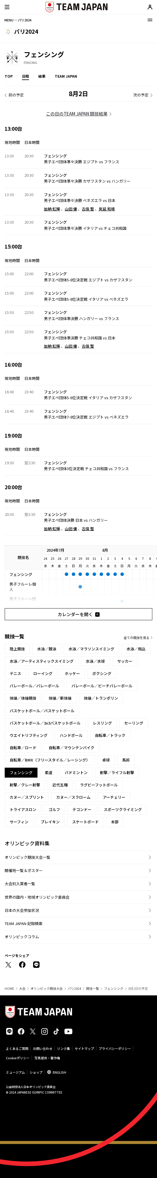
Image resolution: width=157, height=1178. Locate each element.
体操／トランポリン (101, 698)
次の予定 (141, 95)
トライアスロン (23, 809)
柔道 (48, 772)
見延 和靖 (107, 209)
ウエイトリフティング (28, 735)
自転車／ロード (23, 747)
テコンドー (81, 809)
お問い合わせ (42, 1048)
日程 (25, 76)
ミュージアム (15, 1072)
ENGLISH (59, 1072)
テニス (15, 673)
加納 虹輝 (52, 209)
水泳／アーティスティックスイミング (42, 661)
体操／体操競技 (23, 698)
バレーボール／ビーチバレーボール (101, 686)
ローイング (42, 673)
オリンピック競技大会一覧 (27, 857)
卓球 (106, 760)
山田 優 (71, 209)
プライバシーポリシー (115, 1048)
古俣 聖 (88, 209)
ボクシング (101, 673)
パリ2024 (74, 988)
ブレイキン (50, 822)
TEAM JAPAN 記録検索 (23, 923)
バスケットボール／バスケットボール (42, 710)
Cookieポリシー (18, 1057)
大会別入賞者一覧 (20, 883)
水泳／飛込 (136, 649)
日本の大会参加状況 (22, 910)
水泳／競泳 (46, 649)
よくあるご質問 (17, 1048)
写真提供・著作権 (47, 1057)
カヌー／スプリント (27, 797)
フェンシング (113, 988)
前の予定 (16, 95)
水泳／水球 (95, 661)
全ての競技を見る (136, 637)
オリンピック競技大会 (46, 988)
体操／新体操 (60, 698)
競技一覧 (92, 988)
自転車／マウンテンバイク (71, 747)
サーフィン (19, 822)
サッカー (124, 661)
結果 (41, 76)
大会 (22, 988)
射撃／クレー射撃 (25, 785)
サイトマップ (84, 1048)
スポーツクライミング (123, 809)
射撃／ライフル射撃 (117, 772)
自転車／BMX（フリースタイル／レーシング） (50, 760)
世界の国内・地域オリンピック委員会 (37, 897)
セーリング (133, 723)
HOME (9, 988)
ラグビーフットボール (99, 785)
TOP (9, 76)
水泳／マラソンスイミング (91, 649)
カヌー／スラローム (73, 797)
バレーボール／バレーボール (34, 686)
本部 (115, 822)
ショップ (36, 1072)
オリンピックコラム (22, 936)
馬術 (126, 760)
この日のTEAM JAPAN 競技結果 (76, 114)
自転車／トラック (110, 735)
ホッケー (72, 673)
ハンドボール (71, 735)
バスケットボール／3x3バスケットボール (45, 723)
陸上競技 (17, 649)
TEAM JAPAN (66, 76)
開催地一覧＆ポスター (24, 870)
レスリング (102, 723)
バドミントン (76, 772)
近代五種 (60, 785)
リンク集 (63, 1048)
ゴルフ (54, 809)
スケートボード (85, 822)
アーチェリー (114, 797)
